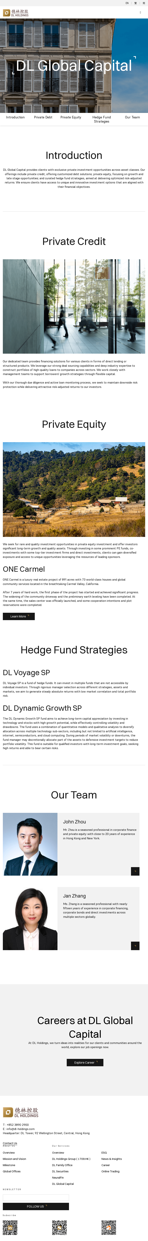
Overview (9, 1152)
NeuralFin (58, 1177)
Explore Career (84, 1062)
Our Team (132, 117)
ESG (104, 1152)
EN (127, 3)
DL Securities (60, 1171)
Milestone (9, 1165)
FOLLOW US (35, 1206)
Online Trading (110, 1171)
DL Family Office (62, 1165)
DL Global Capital (63, 1184)
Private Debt (43, 117)
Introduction (15, 117)
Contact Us (10, 1143)
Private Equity (70, 117)
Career (106, 1165)
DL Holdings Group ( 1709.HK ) (71, 1159)
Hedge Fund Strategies (101, 119)
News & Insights (112, 1159)
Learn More (18, 616)
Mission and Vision (14, 1159)
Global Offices (12, 1171)
